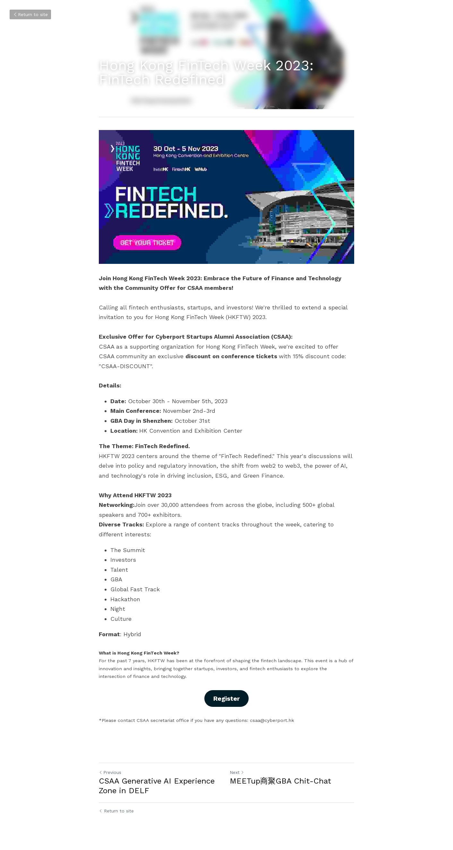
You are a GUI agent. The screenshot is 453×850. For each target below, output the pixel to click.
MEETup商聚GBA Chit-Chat (280, 780)
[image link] (226, 197)
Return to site (30, 14)
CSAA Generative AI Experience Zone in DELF (157, 785)
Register (226, 698)
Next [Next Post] (237, 772)
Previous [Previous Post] (110, 772)
